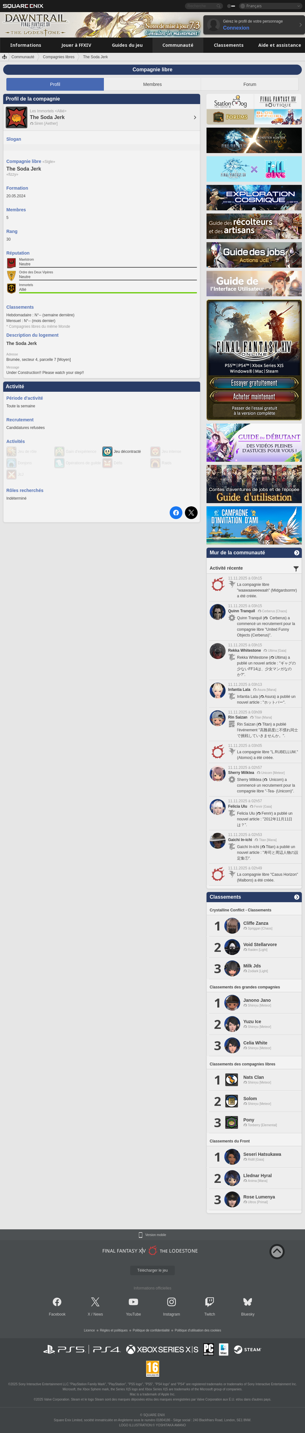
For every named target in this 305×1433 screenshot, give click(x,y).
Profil (55, 84)
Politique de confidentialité (151, 1330)
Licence (89, 1330)
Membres (152, 84)
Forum (249, 84)
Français (254, 6)
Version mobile (155, 1235)
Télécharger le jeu (152, 1270)
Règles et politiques (114, 1330)
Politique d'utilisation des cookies (198, 1330)
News (98, 1314)
